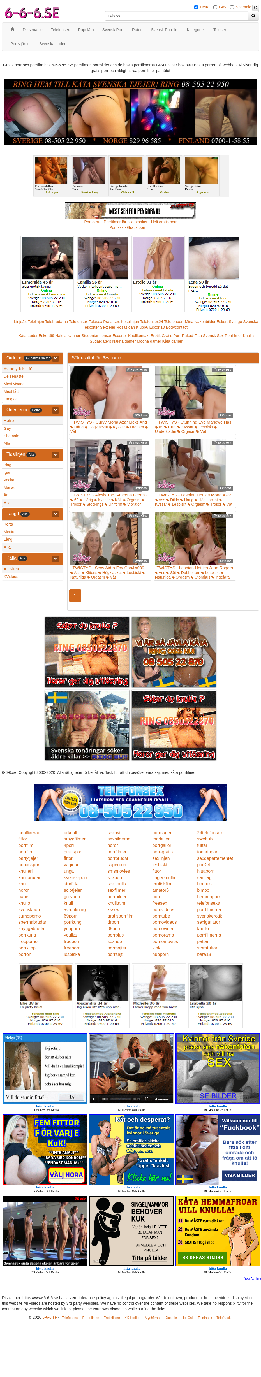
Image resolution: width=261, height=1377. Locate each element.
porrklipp (27, 948)
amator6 (160, 890)
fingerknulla (163, 877)
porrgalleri (162, 845)
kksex (113, 909)
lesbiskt (159, 864)
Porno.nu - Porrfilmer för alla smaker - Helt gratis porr (130, 222)
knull (23, 883)
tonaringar (207, 851)
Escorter (119, 335)
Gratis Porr (171, 335)
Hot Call (187, 1318)
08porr (113, 928)
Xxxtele (171, 1318)
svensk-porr (75, 877)
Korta (8, 524)
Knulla (248, 335)
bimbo (203, 890)
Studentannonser (97, 335)
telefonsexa (208, 903)
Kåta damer (172, 341)
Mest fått (11, 391)
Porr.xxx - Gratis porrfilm (130, 227)
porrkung (73, 922)
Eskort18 (157, 327)
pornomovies (165, 941)
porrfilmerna (209, 909)
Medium (11, 532)
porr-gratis (162, 851)
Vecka (9, 480)
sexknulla (116, 883)
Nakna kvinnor (67, 335)
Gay (222, 7)
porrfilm (26, 845)
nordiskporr (30, 864)
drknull (70, 832)
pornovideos (164, 922)
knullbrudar (30, 877)
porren (25, 954)
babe (24, 896)
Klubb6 (142, 327)
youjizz (71, 935)
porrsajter (116, 948)
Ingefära (220, 577)
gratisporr (73, 851)
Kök (116, 500)
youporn (72, 928)
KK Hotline (132, 1318)
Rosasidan (125, 327)
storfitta (71, 883)
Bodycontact (177, 327)
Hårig (77, 427)
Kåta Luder (28, 335)
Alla (7, 443)
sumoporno (30, 916)
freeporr (72, 948)
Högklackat (96, 427)
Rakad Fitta (192, 335)
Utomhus (200, 577)
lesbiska (72, 954)
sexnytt (114, 832)
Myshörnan (153, 1318)
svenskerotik (209, 916)
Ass (160, 500)
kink (156, 948)
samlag (204, 877)
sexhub (114, 941)
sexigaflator (208, 922)
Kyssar (117, 427)
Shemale (243, 7)
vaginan (72, 864)
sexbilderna (118, 839)
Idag (7, 465)
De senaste (14, 376)
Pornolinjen (90, 1318)
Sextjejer (107, 327)
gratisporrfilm (120, 916)
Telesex (95, 321)
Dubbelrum (188, 572)
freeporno (28, 941)
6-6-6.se (49, 1317)
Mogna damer (149, 341)
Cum (170, 427)
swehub (205, 839)
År (6, 495)
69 (159, 427)
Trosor (213, 504)
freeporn (72, 941)
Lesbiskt (204, 427)
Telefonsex (78, 321)
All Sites (11, 568)
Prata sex (111, 321)
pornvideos (163, 909)
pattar (203, 941)
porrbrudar (117, 858)
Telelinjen (36, 321)
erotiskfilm (162, 883)
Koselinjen (130, 321)
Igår (7, 472)
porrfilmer (116, 851)
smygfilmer (75, 839)
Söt (171, 572)
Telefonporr (174, 321)
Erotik (156, 335)
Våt (201, 431)
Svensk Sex (213, 335)
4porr (69, 845)
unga (69, 871)
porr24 (203, 864)
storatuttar (207, 948)
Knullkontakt (138, 335)
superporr (116, 864)
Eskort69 (46, 335)
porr (156, 896)
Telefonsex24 (151, 321)
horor (112, 845)
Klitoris (89, 572)
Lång (8, 539)
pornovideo (163, 928)
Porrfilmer (233, 335)
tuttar (202, 845)
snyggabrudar (32, 928)
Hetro (204, 7)
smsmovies (118, 871)
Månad (10, 487)
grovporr (72, 896)
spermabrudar (33, 922)
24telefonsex (210, 832)
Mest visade (14, 384)
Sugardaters (100, 341)
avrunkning (75, 909)
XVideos (11, 576)
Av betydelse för (19, 368)
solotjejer (73, 890)
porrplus (115, 935)
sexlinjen (161, 858)
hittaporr (205, 871)
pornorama (163, 935)
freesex (159, 903)
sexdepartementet (215, 858)
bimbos (204, 883)
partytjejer (28, 858)
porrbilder (116, 896)
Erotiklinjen (111, 1318)
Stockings (93, 504)
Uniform (113, 504)
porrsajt (114, 954)
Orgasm (135, 427)
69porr (70, 916)
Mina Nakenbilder (200, 321)
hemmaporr (208, 896)
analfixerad (29, 832)
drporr (113, 922)
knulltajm (116, 903)
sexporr (114, 877)
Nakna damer (124, 341)
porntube (161, 916)
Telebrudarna (56, 321)
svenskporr (29, 909)
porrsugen (162, 832)
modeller (160, 839)
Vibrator (132, 504)
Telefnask (205, 1318)
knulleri (26, 871)
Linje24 (20, 321)
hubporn (160, 954)
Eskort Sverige (229, 321)
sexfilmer (116, 890)
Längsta (11, 399)
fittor (23, 839)
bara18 (204, 954)
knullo (24, 903)
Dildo (172, 500)
